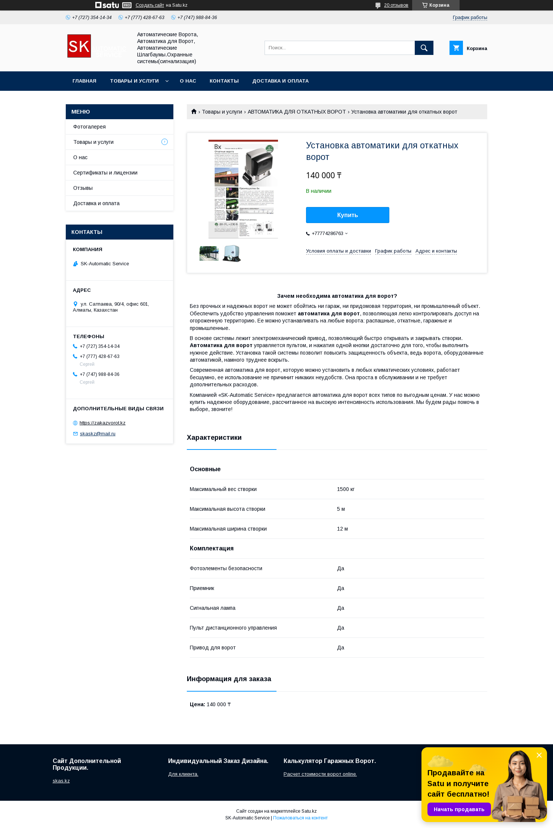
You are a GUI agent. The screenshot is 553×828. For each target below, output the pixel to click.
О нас (188, 81)
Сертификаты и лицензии (105, 173)
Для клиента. (183, 774)
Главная (84, 81)
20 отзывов (396, 5)
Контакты (224, 81)
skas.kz (61, 781)
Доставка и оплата (280, 81)
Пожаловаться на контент (300, 818)
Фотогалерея (89, 127)
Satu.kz (309, 811)
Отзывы (83, 188)
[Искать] (424, 48)
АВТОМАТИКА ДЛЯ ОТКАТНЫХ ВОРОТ (297, 112)
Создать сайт (150, 5)
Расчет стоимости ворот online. (320, 774)
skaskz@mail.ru (97, 433)
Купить (347, 215)
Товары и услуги (134, 81)
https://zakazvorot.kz (103, 423)
